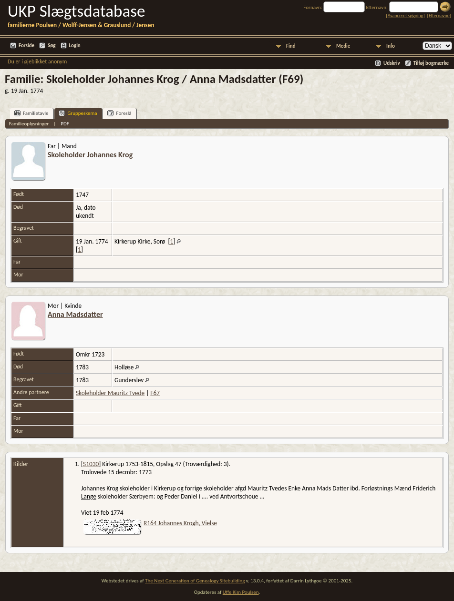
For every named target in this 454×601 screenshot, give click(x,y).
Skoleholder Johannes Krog (90, 154)
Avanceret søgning (405, 15)
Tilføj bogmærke (431, 63)
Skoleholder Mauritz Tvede (110, 393)
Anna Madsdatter (75, 314)
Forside (26, 45)
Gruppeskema (78, 113)
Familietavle (31, 113)
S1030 (91, 464)
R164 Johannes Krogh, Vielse (180, 523)
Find (291, 46)
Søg (51, 45)
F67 (155, 393)
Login (75, 45)
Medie (343, 46)
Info (390, 46)
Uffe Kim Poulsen (241, 592)
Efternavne (439, 15)
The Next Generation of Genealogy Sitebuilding (195, 581)
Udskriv (391, 63)
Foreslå (119, 113)
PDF (65, 124)
